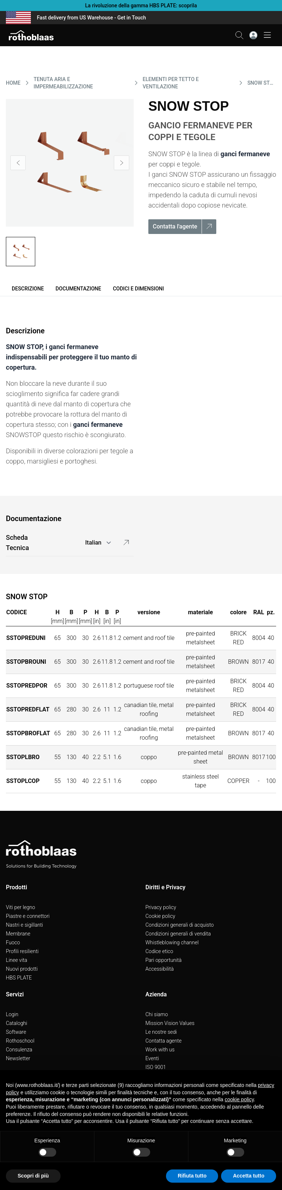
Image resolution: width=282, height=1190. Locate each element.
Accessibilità (159, 969)
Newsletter (18, 1058)
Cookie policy (160, 916)
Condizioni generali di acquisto (179, 925)
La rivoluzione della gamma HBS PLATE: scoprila (141, 5)
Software (16, 1032)
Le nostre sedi (161, 1032)
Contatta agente (163, 1041)
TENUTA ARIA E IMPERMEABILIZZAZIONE (63, 82)
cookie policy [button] (239, 1099)
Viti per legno (20, 907)
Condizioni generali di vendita (178, 934)
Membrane (18, 934)
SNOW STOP (261, 83)
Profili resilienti (22, 951)
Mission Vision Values (170, 1023)
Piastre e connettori (28, 916)
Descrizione (28, 289)
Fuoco (13, 942)
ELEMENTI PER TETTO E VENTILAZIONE (171, 82)
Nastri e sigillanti (24, 925)
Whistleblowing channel (172, 942)
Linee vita (16, 960)
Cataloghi (16, 1023)
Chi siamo (156, 1014)
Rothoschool (20, 1041)
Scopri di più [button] (33, 1176)
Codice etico (159, 951)
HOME (13, 83)
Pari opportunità (163, 960)
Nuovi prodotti (22, 969)
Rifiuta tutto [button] (192, 1176)
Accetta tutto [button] (248, 1176)
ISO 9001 (155, 1067)
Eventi (152, 1058)
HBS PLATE (19, 978)
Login (12, 1014)
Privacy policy (160, 907)
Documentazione (78, 289)
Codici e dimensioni (138, 289)
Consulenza (19, 1049)
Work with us (159, 1049)
